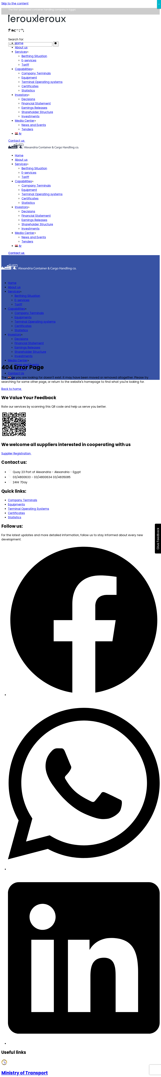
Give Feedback (158, 539)
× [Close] (159, 4)
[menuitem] (84, 133)
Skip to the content (15, 3)
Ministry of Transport (24, 1073)
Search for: (16, 39)
